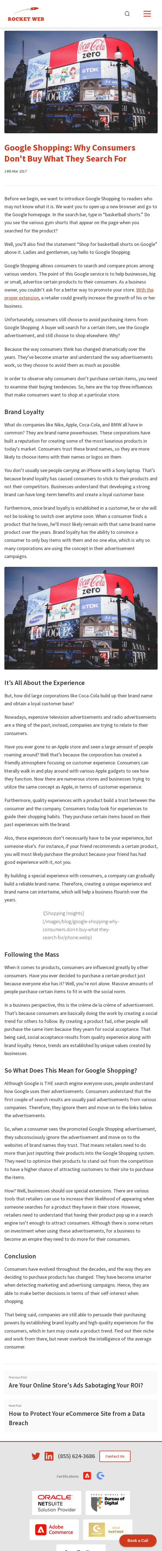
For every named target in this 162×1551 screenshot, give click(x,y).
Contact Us (115, 1456)
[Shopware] (107, 1529)
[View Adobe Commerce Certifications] (87, 1476)
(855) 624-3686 (76, 1456)
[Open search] (127, 14)
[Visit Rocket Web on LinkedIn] (49, 1456)
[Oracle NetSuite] (56, 1503)
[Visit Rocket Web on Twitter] (35, 1456)
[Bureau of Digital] (108, 1503)
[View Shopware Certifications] (100, 1476)
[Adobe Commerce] (54, 1529)
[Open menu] (147, 13)
